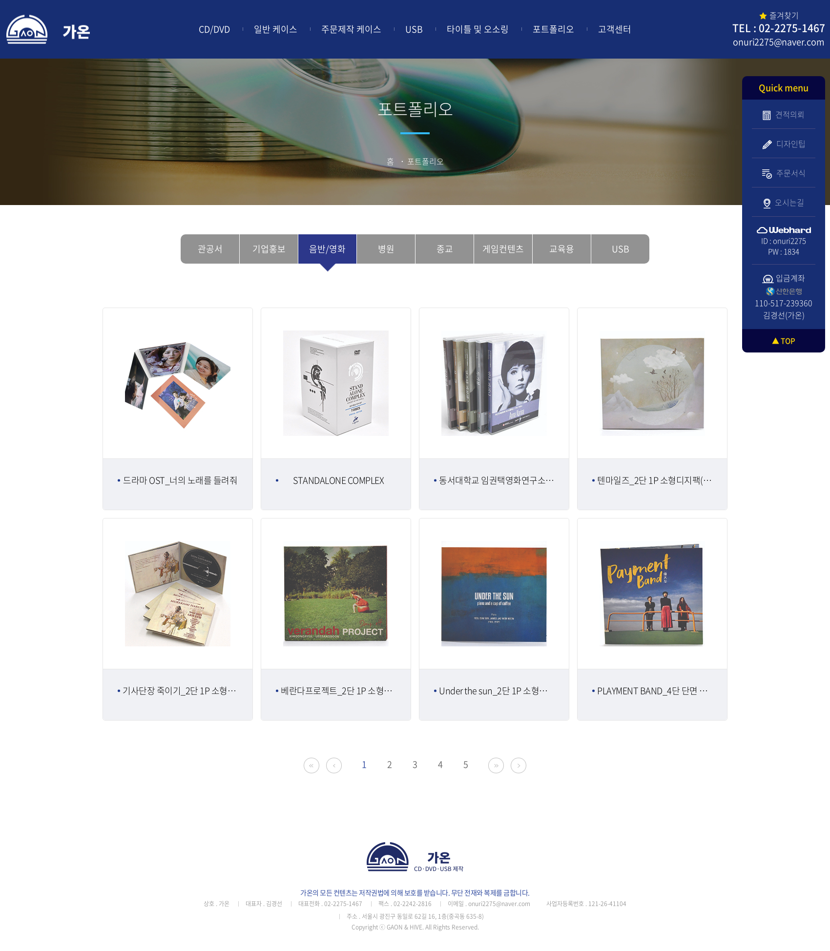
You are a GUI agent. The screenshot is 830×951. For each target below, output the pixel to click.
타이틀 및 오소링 (478, 29)
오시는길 (784, 202)
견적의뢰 (784, 114)
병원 (386, 248)
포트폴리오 (553, 29)
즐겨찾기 (779, 15)
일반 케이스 (275, 29)
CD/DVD (214, 29)
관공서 (210, 248)
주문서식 (784, 173)
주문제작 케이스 (351, 29)
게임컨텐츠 (503, 248)
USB (414, 29)
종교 (444, 248)
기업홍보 (269, 248)
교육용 (561, 248)
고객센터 (614, 29)
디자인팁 (784, 143)
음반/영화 (327, 248)
